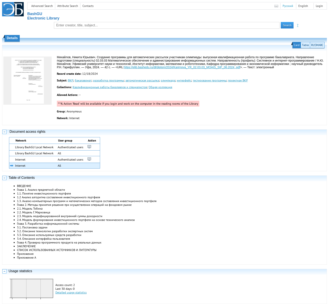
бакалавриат (83, 80)
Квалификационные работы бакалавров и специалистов (110, 87)
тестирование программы (209, 80)
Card (297, 45)
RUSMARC (317, 45)
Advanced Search (42, 6)
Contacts (88, 6)
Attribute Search (67, 6)
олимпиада (168, 80)
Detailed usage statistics (71, 292)
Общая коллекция (160, 87)
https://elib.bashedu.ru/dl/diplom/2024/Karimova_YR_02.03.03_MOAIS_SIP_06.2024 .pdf (182, 67)
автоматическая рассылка (142, 80)
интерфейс (184, 80)
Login (319, 6)
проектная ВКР (238, 80)
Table (305, 45)
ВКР (70, 80)
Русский (288, 6)
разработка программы (108, 80)
